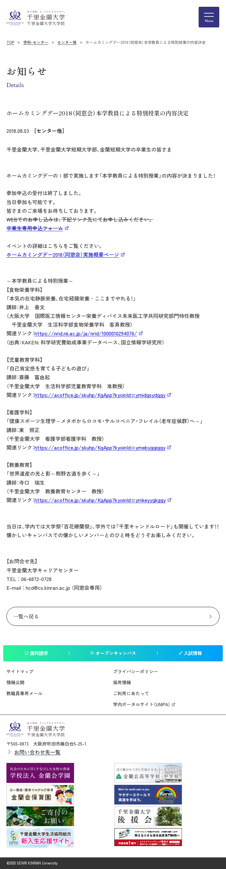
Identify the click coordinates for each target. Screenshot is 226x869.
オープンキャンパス (113, 653)
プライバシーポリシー (135, 671)
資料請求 (36, 653)
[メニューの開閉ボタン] (209, 17)
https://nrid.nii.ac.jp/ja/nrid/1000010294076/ (85, 333)
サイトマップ (19, 671)
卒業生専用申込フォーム (34, 228)
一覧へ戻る (26, 616)
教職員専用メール (24, 693)
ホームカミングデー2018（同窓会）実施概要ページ (62, 254)
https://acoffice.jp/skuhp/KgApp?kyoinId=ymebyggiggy (99, 447)
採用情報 (122, 682)
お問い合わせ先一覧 (37, 752)
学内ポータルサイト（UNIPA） (141, 704)
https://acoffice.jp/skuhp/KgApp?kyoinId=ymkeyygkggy (100, 500)
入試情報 (190, 653)
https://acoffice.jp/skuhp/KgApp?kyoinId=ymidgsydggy (99, 395)
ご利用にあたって (131, 693)
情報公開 (15, 682)
